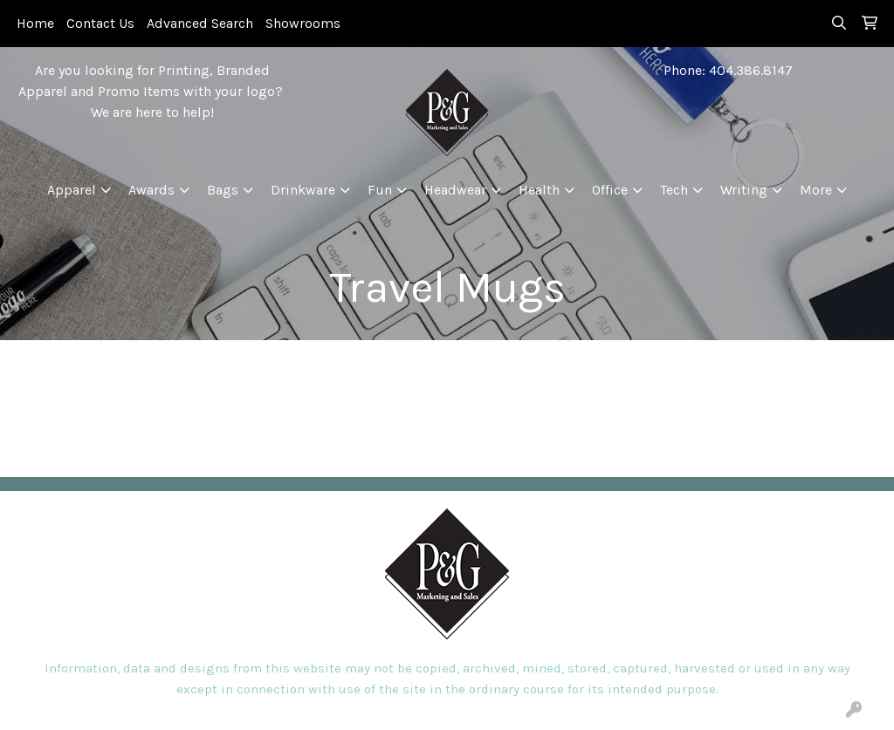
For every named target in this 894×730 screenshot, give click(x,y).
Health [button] (539, 189)
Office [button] (610, 189)
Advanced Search (200, 23)
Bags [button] (222, 189)
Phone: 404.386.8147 (728, 70)
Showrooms (302, 23)
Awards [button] (151, 189)
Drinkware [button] (303, 189)
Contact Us (100, 23)
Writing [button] (743, 189)
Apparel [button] (71, 189)
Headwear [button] (455, 189)
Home (35, 23)
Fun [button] (380, 189)
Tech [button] (674, 189)
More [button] (816, 189)
